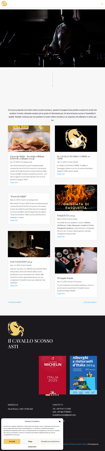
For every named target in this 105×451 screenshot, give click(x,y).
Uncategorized (26, 162)
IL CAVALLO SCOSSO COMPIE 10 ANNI (73, 157)
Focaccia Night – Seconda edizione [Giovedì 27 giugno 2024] (27, 157)
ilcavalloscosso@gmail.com (64, 415)
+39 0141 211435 (63, 409)
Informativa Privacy (66, 444)
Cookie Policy (32, 446)
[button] (59, 421)
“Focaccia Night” (18, 196)
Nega (30, 441)
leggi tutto (14, 182)
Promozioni (77, 282)
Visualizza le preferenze (50, 441)
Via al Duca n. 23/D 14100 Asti (20, 409)
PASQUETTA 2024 (66, 215)
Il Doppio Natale (65, 278)
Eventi (23, 200)
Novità (29, 265)
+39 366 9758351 (64, 412)
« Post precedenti (14, 302)
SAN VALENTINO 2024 (21, 261)
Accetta (12, 441)
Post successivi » (90, 302)
